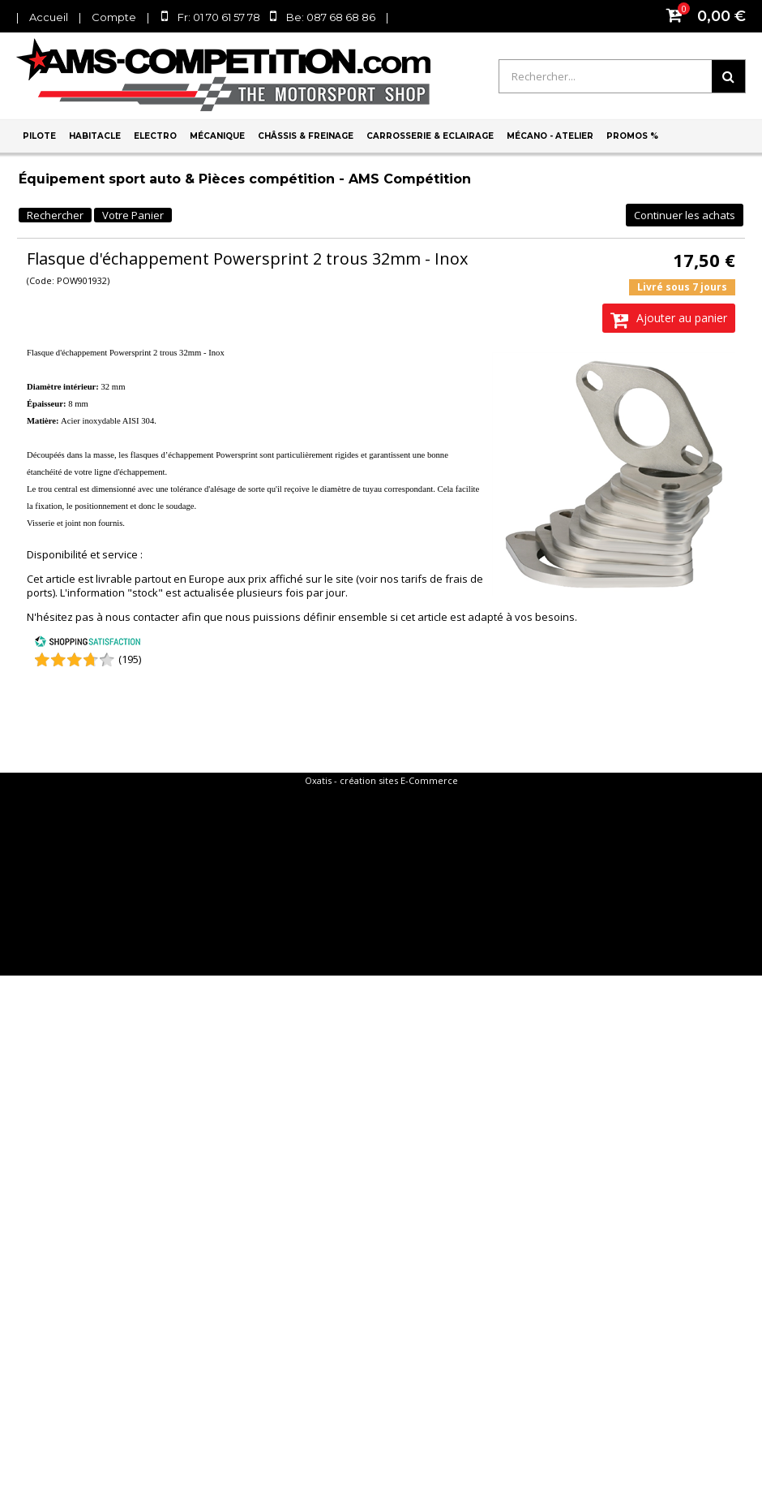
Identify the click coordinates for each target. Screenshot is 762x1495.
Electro (155, 136)
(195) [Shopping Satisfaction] (129, 659)
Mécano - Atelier (550, 136)
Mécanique (217, 136)
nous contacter (142, 617)
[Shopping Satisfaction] (87, 643)
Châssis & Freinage (305, 136)
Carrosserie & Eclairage (430, 136)
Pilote (39, 136)
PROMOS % (632, 136)
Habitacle (95, 136)
